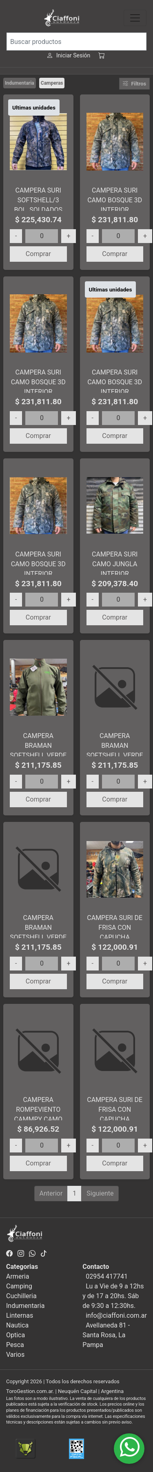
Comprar (38, 254)
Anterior (51, 1193)
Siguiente (99, 1193)
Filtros (134, 84)
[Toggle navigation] (135, 18)
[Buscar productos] (76, 41)
